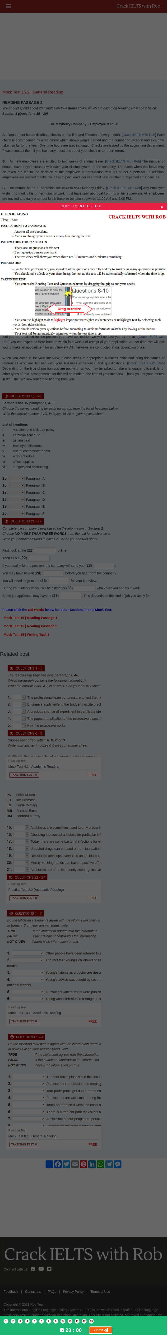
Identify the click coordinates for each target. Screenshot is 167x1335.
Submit (100, 1330)
